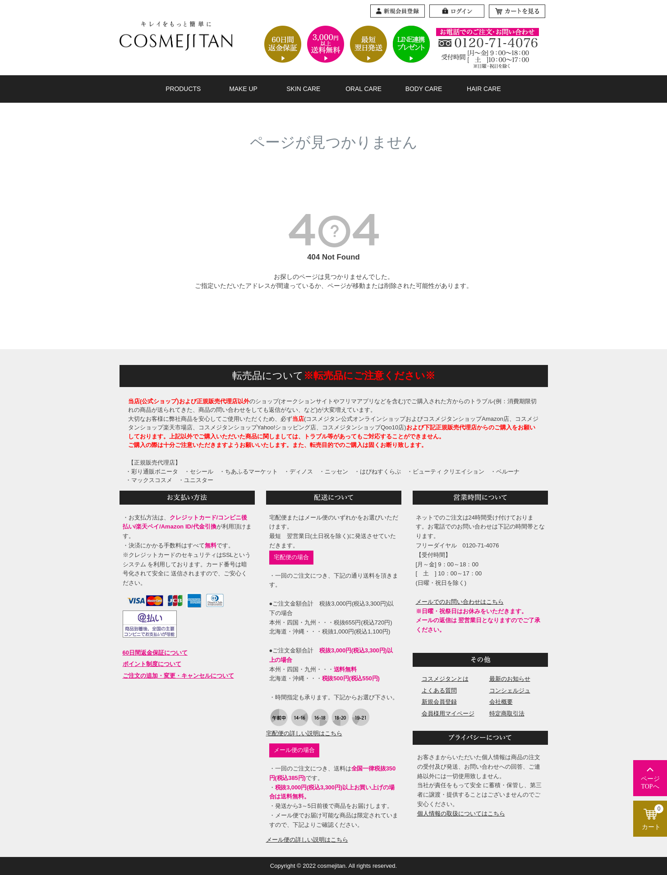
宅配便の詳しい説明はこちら (304, 733)
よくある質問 (439, 690)
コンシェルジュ (509, 690)
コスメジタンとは (445, 678)
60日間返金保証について (155, 652)
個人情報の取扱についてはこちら (461, 813)
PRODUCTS (183, 88)
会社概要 (501, 701)
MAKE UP (243, 88)
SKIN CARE (303, 88)
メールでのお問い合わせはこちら (460, 601)
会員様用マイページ (448, 713)
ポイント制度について (152, 664)
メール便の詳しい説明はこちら (307, 839)
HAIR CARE (484, 88)
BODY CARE (423, 88)
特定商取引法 (506, 713)
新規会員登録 (439, 701)
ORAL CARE (363, 88)
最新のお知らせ (509, 678)
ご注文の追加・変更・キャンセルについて (178, 675)
